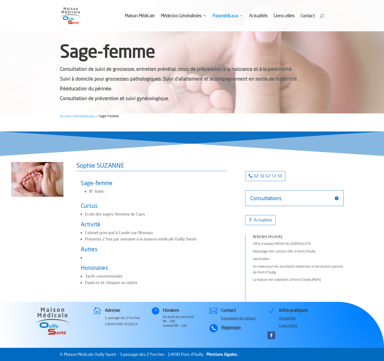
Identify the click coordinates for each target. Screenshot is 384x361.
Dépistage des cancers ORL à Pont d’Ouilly (284, 251)
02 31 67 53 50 (268, 175)
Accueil (65, 116)
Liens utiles (284, 16)
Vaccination (261, 259)
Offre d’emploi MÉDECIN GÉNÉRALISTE (282, 243)
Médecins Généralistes (181, 16)
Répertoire (231, 327)
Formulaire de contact (238, 318)
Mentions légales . (222, 354)
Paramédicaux (225, 16)
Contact (307, 16)
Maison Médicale (140, 16)
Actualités (258, 16)
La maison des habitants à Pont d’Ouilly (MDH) (287, 279)
